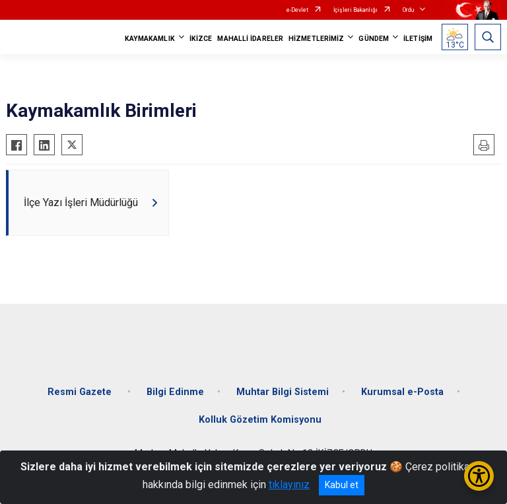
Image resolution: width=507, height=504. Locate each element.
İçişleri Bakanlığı (355, 10)
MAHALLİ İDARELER (250, 38)
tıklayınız (289, 484)
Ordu (408, 10)
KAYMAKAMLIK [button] (150, 38)
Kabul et (341, 485)
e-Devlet (297, 10)
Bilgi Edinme (175, 392)
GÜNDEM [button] (373, 38)
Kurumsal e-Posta (402, 392)
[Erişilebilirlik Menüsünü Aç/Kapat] (479, 476)
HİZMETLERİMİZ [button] (316, 38)
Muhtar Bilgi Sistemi (282, 392)
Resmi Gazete (81, 392)
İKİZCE (201, 38)
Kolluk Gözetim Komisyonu (260, 419)
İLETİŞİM (417, 38)
